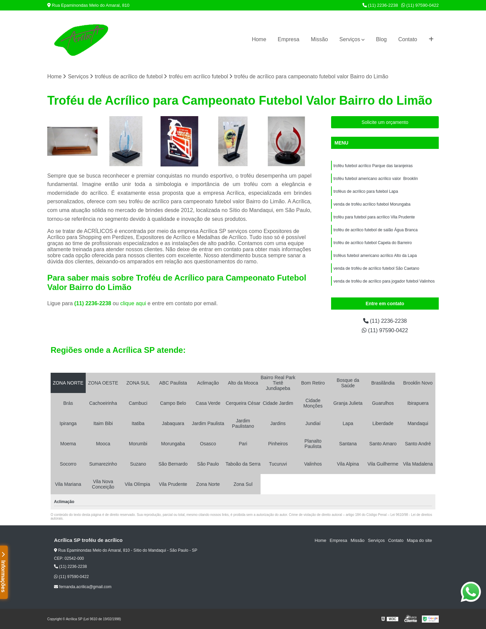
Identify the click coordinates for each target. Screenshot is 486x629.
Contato (407, 39)
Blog (381, 39)
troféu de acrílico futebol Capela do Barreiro (372, 242)
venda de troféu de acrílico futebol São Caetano (376, 268)
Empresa (288, 39)
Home (259, 39)
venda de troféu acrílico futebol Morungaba (371, 204)
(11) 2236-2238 (380, 5)
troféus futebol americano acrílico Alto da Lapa (375, 255)
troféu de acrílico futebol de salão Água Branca (375, 230)
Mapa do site (419, 540)
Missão (319, 39)
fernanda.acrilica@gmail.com (82, 586)
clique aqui (133, 303)
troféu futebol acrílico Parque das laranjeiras (373, 165)
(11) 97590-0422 (420, 5)
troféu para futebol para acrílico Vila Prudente (374, 217)
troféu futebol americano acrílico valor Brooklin (375, 178)
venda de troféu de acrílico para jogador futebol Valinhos (384, 281)
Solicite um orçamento (384, 122)
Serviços (350, 39)
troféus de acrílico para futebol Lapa (365, 191)
